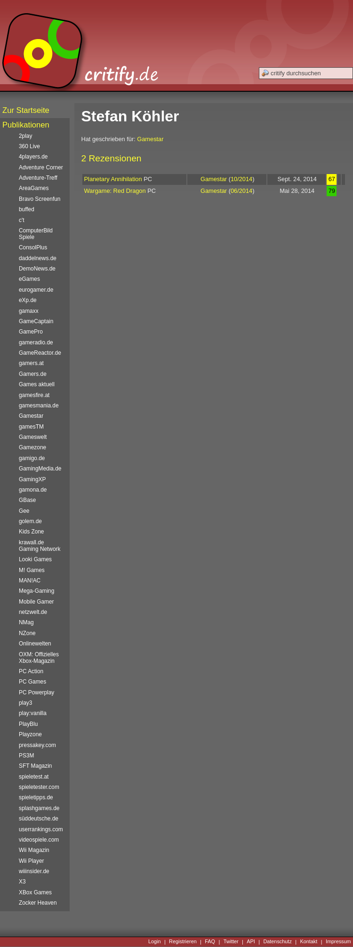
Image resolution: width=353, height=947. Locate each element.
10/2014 (241, 179)
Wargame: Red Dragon (115, 190)
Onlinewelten (35, 643)
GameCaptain (36, 321)
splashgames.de (39, 808)
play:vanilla (33, 713)
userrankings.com (41, 829)
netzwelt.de (33, 612)
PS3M (26, 755)
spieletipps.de (36, 797)
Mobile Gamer (36, 601)
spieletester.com (39, 787)
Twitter (231, 942)
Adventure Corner (41, 167)
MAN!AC (29, 580)
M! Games (32, 570)
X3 (22, 881)
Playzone (30, 734)
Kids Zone (31, 531)
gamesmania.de (39, 405)
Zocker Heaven (38, 902)
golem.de (30, 521)
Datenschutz (277, 942)
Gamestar (150, 139)
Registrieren (183, 942)
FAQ (210, 942)
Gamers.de (33, 374)
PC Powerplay (36, 692)
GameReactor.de (40, 353)
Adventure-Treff (38, 178)
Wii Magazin (34, 850)
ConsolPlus (33, 247)
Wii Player (31, 861)
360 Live (29, 146)
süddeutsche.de (38, 818)
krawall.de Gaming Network (39, 545)
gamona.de (33, 489)
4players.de (33, 156)
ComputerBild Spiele (36, 233)
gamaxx (29, 311)
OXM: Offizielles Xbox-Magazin (39, 657)
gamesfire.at (34, 395)
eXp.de (28, 300)
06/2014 (241, 190)
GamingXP (32, 479)
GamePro (31, 331)
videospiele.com (39, 839)
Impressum (338, 942)
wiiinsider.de (34, 871)
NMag (26, 622)
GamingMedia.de (40, 468)
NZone (27, 633)
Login (154, 942)
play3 (25, 703)
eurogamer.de (36, 289)
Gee (24, 511)
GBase (27, 500)
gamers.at (31, 363)
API (251, 942)
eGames (29, 279)
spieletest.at (33, 776)
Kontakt (308, 942)
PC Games (32, 681)
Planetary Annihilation (113, 179)
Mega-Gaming (36, 591)
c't (21, 220)
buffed (26, 209)
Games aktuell (37, 384)
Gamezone (32, 447)
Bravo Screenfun (39, 199)
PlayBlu (28, 724)
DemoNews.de (37, 268)
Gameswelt (33, 437)
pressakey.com (37, 745)
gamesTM (31, 426)
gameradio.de (36, 342)
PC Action (31, 671)
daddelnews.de (37, 258)
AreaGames (33, 188)
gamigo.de (32, 458)
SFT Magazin (35, 766)
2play (25, 136)
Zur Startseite (25, 110)
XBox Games (35, 892)
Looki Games (35, 559)
